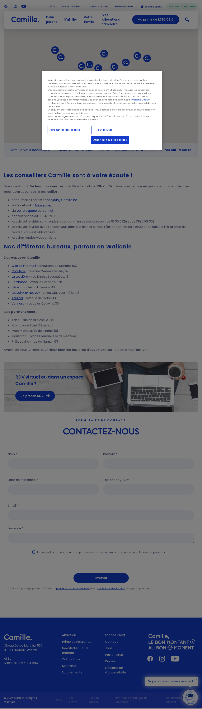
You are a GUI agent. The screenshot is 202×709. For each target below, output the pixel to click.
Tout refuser (104, 129)
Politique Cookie (140, 99)
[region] (102, 110)
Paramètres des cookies (65, 129)
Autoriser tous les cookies (110, 139)
